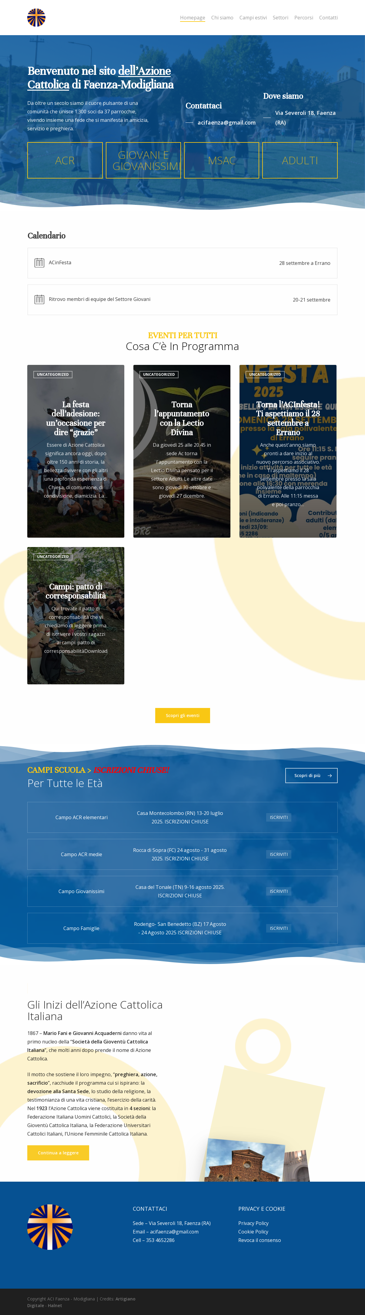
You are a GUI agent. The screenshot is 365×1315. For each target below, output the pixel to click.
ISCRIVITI (279, 817)
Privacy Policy (253, 1223)
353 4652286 (160, 1240)
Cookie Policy (253, 1231)
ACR (65, 160)
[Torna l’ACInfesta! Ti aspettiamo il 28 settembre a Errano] (287, 451)
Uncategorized (53, 374)
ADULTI (300, 160)
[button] (221, 122)
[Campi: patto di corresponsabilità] (75, 615)
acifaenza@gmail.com (174, 1231)
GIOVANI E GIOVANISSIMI (146, 160)
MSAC (222, 160)
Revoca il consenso (259, 1240)
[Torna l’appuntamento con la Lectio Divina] (181, 451)
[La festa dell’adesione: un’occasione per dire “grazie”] (75, 451)
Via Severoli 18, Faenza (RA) (180, 1223)
